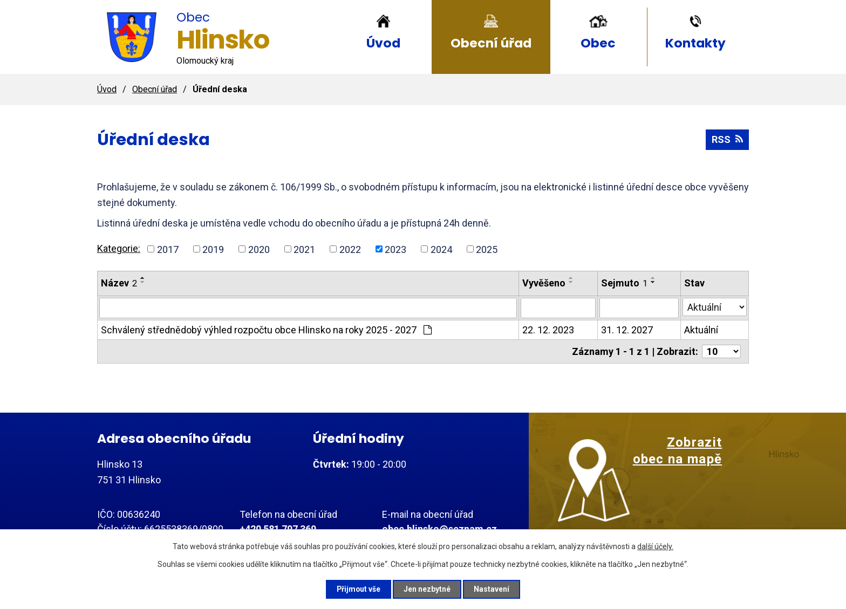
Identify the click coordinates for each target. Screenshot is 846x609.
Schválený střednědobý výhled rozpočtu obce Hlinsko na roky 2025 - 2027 (266, 330)
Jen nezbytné (427, 589)
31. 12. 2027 (627, 330)
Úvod (383, 43)
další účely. (655, 546)
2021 (304, 249)
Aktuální (701, 330)
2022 (350, 249)
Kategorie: (118, 248)
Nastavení (493, 589)
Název (119, 283)
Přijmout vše (357, 589)
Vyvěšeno (543, 283)
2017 (168, 249)
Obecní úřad (491, 43)
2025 (486, 249)
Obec (598, 43)
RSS (727, 139)
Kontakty (695, 43)
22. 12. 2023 (548, 330)
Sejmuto (624, 283)
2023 (395, 249)
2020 (259, 249)
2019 (213, 249)
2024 (441, 249)
